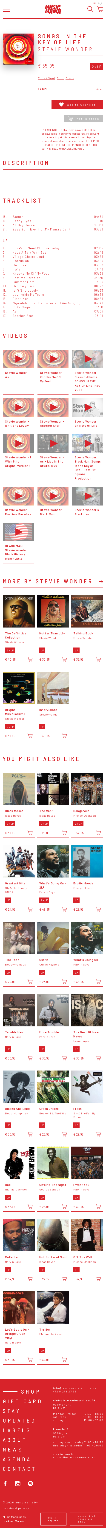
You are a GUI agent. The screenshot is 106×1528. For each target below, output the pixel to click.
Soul (60, 78)
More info (21, 1521)
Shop (31, 1391)
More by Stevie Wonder (48, 581)
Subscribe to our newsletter (74, 1457)
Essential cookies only (87, 1518)
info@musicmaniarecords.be (74, 1388)
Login (100, 3)
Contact (20, 1468)
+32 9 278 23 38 (65, 1391)
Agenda (17, 1459)
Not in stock (83, 118)
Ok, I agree (53, 1519)
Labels (17, 1430)
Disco (70, 78)
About (15, 1439)
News (13, 1449)
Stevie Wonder (66, 49)
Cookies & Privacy (16, 1508)
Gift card (23, 1401)
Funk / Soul (46, 78)
